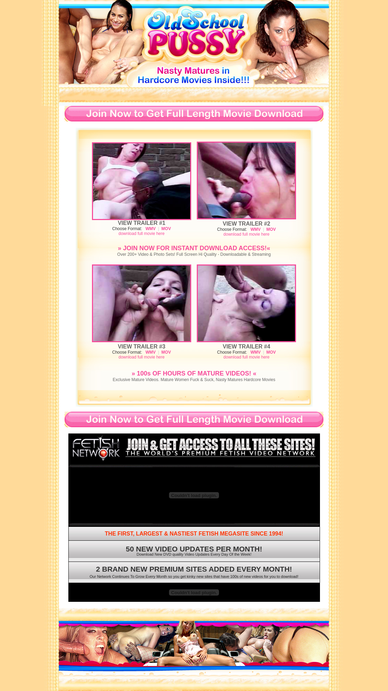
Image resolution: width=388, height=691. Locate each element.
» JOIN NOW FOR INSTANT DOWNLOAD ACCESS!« (194, 248)
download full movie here (141, 233)
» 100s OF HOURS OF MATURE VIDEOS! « (194, 373)
